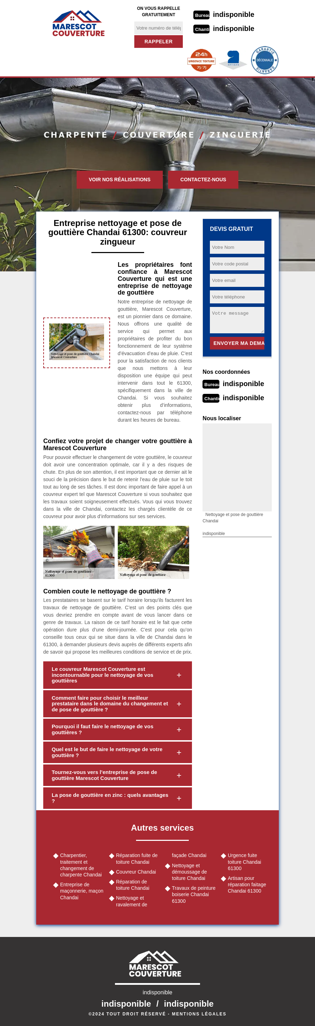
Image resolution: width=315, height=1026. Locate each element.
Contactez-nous (203, 179)
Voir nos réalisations (120, 179)
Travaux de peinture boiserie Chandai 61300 (194, 894)
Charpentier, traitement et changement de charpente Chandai (81, 864)
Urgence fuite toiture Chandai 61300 (244, 861)
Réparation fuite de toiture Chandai (137, 858)
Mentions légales (199, 1014)
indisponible (234, 14)
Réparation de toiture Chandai (132, 885)
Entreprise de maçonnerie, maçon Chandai (81, 891)
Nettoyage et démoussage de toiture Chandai (189, 872)
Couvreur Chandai (136, 872)
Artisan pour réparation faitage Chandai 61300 (247, 884)
